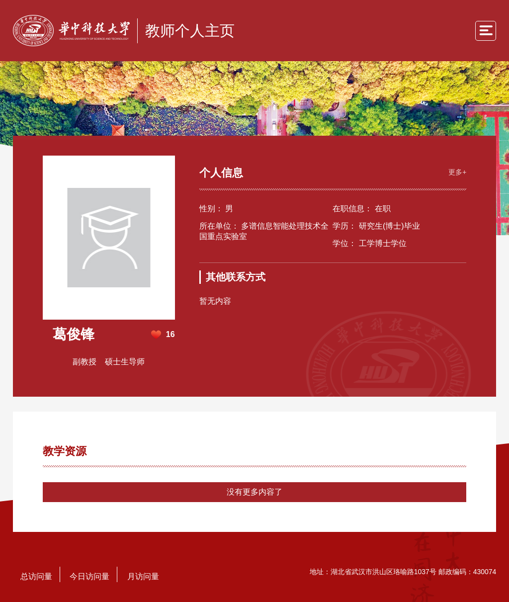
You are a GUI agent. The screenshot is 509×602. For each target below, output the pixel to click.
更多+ (457, 172)
